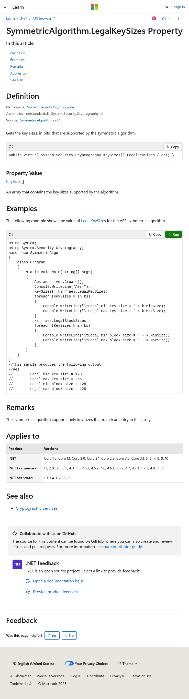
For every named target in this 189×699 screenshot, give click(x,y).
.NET (23, 18)
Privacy (115, 675)
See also (16, 79)
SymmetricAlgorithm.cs (38, 120)
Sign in (179, 6)
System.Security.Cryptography (51, 107)
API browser (41, 18)
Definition (17, 52)
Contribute (95, 675)
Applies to (18, 73)
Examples (17, 59)
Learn (10, 18)
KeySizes (13, 181)
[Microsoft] (94, 7)
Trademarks (19, 683)
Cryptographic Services (36, 508)
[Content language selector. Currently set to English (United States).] (33, 664)
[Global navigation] (5, 7)
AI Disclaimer (20, 675)
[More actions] (178, 18)
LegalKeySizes (93, 220)
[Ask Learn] (154, 18)
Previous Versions (50, 675)
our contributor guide (123, 546)
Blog (73, 675)
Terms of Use (141, 675)
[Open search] (167, 7)
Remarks (17, 66)
